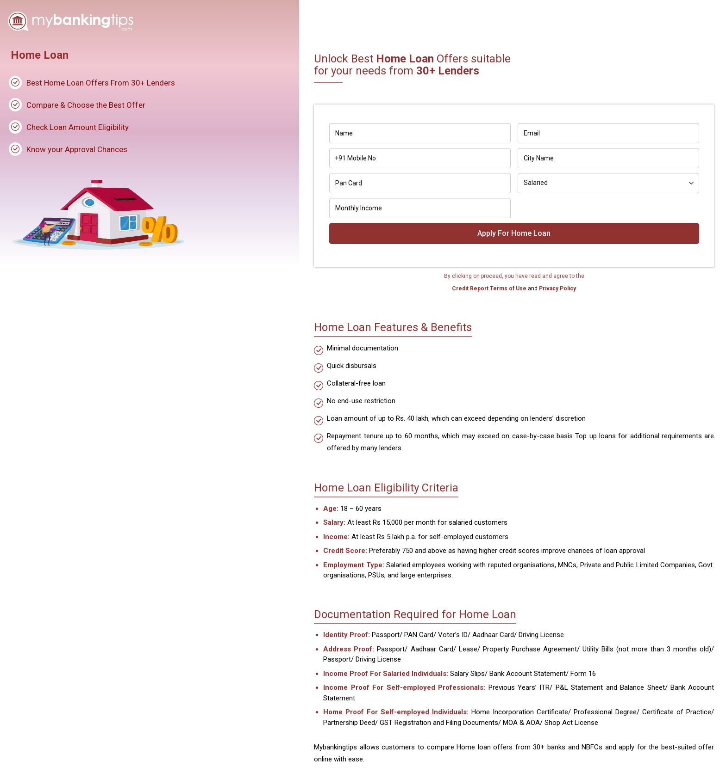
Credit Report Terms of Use (490, 288)
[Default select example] (608, 183)
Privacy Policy (557, 288)
